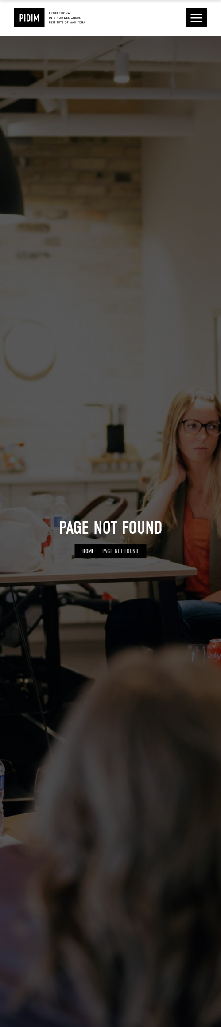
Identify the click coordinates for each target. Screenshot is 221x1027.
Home (88, 551)
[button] (196, 17)
